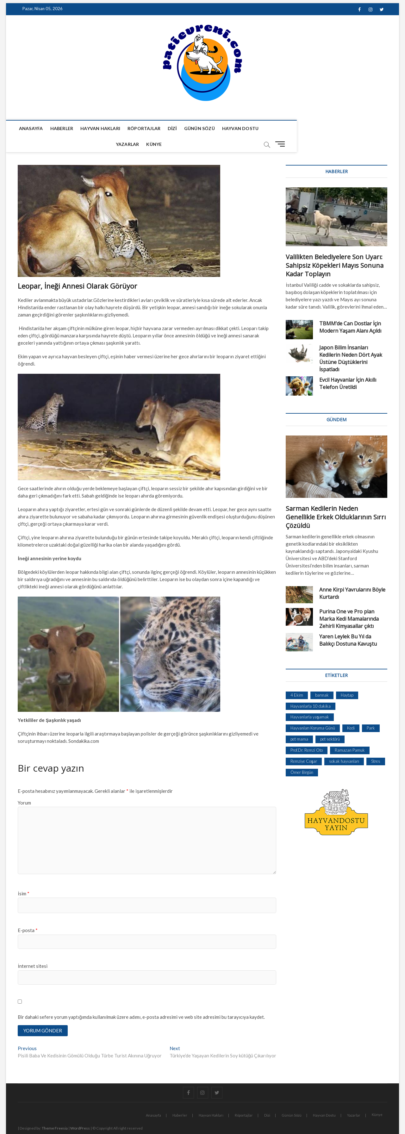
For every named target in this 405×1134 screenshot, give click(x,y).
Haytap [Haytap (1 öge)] (347, 679)
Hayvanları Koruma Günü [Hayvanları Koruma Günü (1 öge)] (312, 712)
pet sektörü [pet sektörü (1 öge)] (330, 723)
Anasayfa (33, 128)
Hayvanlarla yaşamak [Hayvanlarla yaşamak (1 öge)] (309, 701)
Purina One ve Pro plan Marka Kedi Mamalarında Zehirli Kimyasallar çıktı (349, 603)
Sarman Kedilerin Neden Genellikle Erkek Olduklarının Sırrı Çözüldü (336, 501)
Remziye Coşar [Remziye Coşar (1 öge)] (303, 745)
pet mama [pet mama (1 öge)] (299, 723)
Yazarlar (279, 128)
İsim (23, 878)
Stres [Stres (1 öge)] (375, 745)
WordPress (80, 1113)
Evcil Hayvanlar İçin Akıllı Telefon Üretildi (347, 368)
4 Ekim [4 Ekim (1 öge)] (296, 679)
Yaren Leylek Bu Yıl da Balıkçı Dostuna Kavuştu (348, 624)
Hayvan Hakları (102, 128)
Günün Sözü (201, 128)
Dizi (174, 128)
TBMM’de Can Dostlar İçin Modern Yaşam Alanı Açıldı (350, 311)
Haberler (63, 128)
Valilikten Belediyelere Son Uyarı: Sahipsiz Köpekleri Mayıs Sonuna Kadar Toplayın (334, 250)
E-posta (28, 915)
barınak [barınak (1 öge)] (322, 679)
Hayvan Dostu (242, 128)
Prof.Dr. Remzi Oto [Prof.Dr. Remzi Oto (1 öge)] (306, 734)
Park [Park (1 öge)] (371, 712)
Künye (306, 128)
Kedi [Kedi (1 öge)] (351, 712)
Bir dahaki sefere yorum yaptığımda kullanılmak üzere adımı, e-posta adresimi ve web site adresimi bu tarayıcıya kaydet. (141, 1001)
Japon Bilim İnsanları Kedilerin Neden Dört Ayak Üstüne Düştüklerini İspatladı (350, 343)
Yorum (24, 787)
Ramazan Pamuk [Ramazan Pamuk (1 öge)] (350, 734)
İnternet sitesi (32, 950)
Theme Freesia (55, 1113)
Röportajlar (145, 128)
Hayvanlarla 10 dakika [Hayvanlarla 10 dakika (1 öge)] (310, 690)
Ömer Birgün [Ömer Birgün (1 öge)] (301, 756)
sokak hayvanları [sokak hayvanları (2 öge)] (344, 745)
